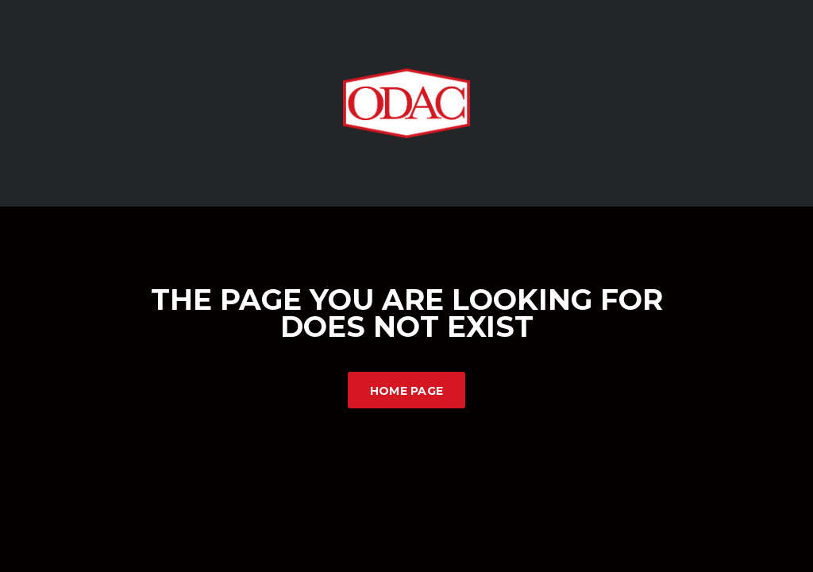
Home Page (407, 391)
